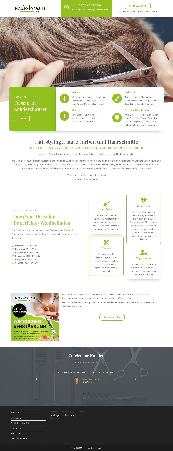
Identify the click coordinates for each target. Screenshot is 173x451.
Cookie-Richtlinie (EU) (20, 423)
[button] (36, 379)
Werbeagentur (68, 415)
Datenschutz (16, 428)
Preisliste (15, 412)
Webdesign (54, 415)
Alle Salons (15, 433)
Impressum (16, 418)
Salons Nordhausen (19, 438)
